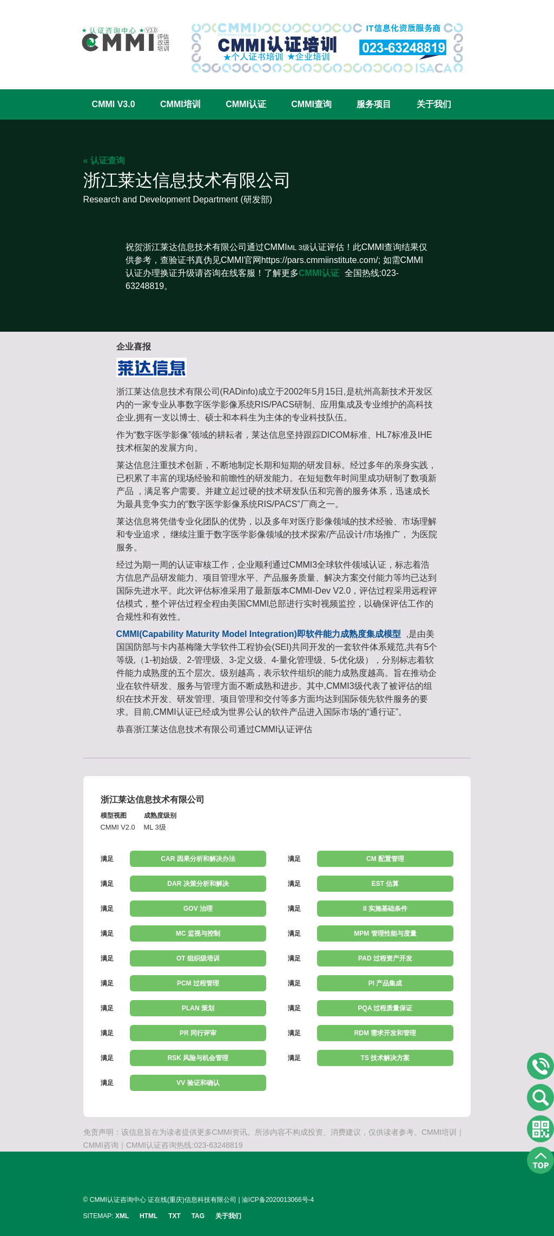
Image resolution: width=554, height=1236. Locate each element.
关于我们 (434, 104)
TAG (198, 1216)
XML (122, 1216)
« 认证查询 (104, 160)
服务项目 (374, 104)
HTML (148, 1216)
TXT (174, 1216)
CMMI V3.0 (113, 104)
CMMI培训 (180, 104)
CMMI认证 (246, 104)
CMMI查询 (311, 104)
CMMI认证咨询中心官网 (118, 39)
